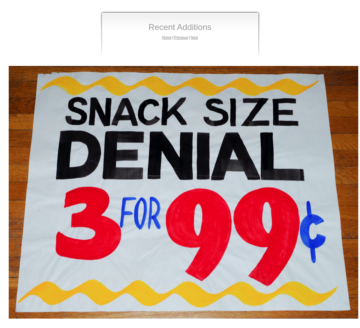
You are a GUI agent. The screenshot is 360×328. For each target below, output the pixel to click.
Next (194, 37)
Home (167, 37)
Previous (181, 37)
